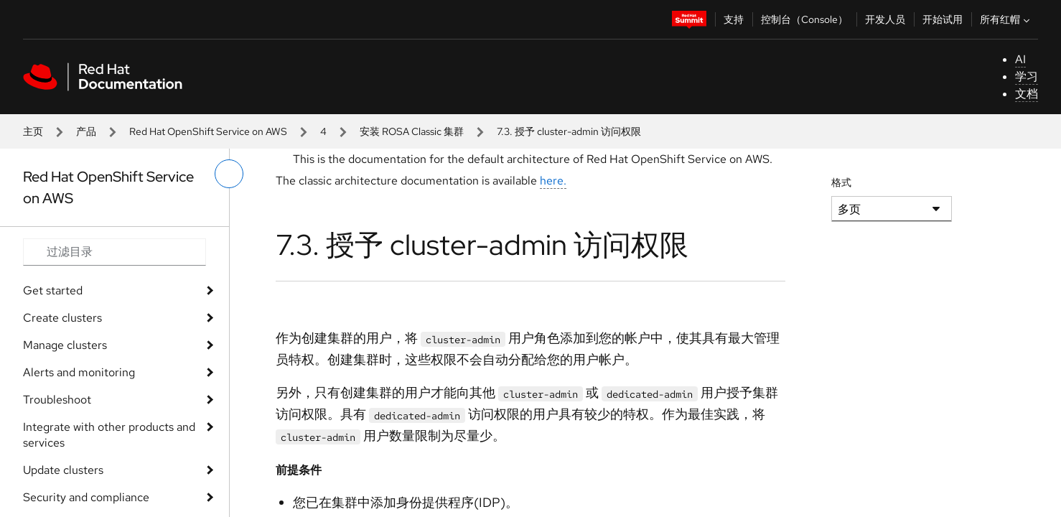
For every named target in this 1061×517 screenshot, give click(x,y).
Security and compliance (86, 497)
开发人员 (885, 19)
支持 (734, 19)
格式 (841, 182)
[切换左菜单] (229, 173)
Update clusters (63, 470)
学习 (1026, 76)
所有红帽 (1006, 19)
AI (1020, 59)
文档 (1026, 93)
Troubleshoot (57, 399)
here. (553, 180)
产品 (86, 131)
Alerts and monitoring (79, 372)
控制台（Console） (804, 19)
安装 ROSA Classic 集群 (412, 131)
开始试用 (942, 19)
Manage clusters (65, 345)
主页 (33, 131)
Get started (53, 290)
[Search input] (114, 252)
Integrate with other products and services (109, 434)
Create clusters (62, 317)
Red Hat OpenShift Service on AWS (208, 131)
